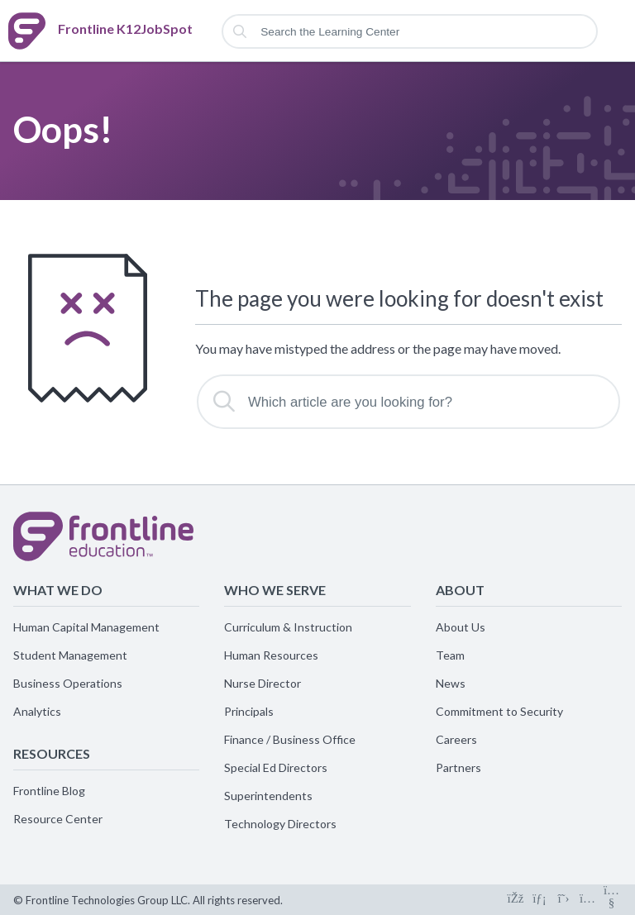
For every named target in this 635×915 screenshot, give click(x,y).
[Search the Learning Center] (410, 31)
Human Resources (271, 655)
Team (450, 655)
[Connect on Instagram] (587, 899)
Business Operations (67, 683)
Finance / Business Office (290, 739)
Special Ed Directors (275, 767)
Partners (458, 767)
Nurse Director (262, 683)
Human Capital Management (86, 627)
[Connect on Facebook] (515, 899)
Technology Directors (280, 824)
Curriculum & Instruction (288, 627)
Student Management (70, 655)
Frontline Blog (49, 791)
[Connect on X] (563, 899)
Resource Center (58, 819)
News (451, 683)
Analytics (37, 711)
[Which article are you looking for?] (408, 401)
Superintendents (268, 796)
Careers (456, 739)
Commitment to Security (499, 711)
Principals (249, 711)
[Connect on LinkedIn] (539, 899)
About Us (460, 627)
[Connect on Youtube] (611, 899)
